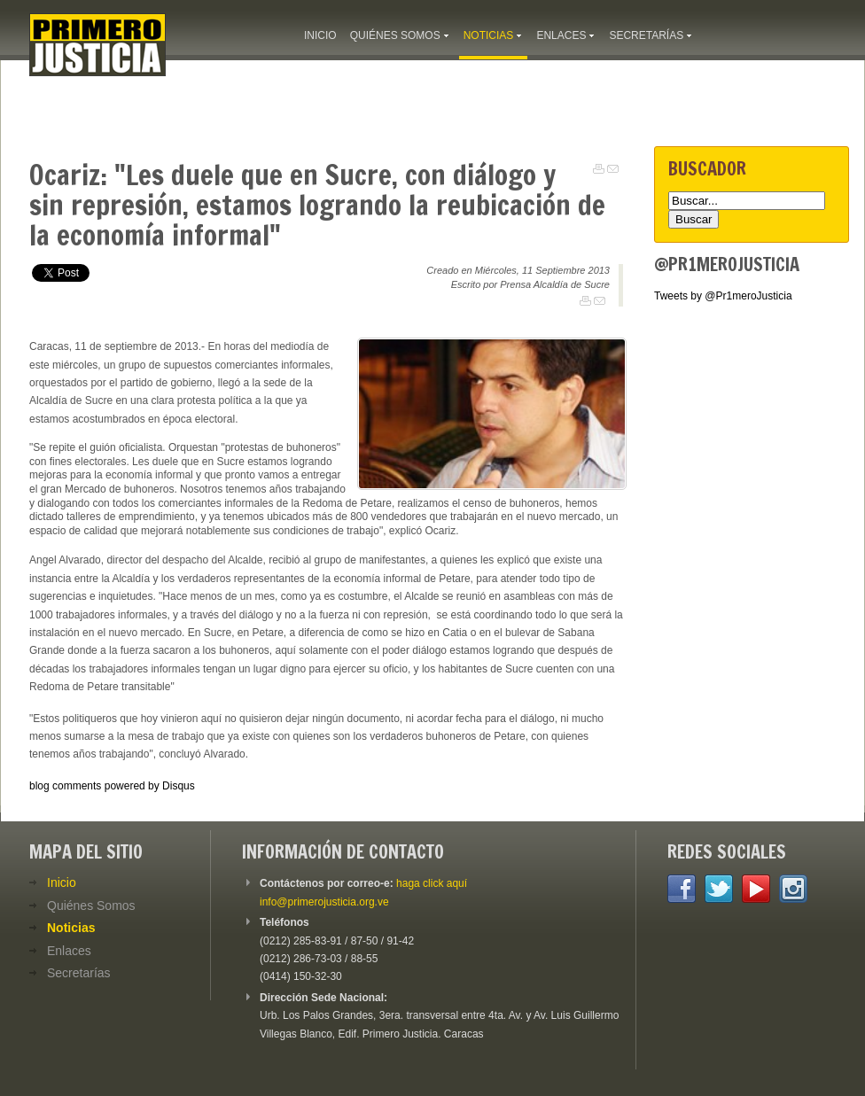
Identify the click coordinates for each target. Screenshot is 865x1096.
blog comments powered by (112, 786)
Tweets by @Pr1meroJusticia (723, 296)
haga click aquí (431, 883)
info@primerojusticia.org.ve (324, 902)
